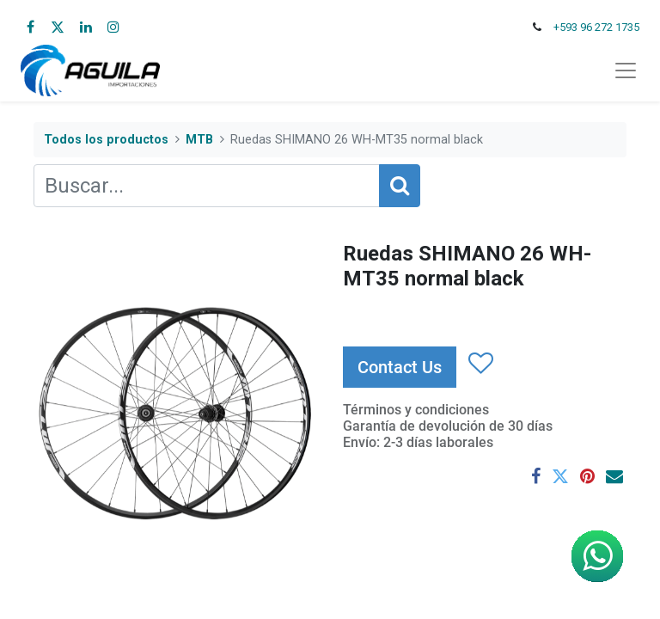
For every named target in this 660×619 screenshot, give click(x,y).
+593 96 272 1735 (596, 27)
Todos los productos (106, 139)
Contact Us (400, 367)
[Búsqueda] (399, 185)
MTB (199, 139)
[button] (479, 363)
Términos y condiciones (416, 409)
